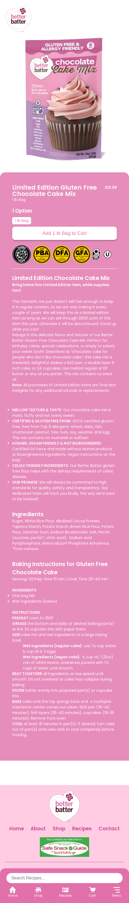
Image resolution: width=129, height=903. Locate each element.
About (38, 828)
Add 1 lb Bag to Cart (64, 233)
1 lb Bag (21, 220)
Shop (59, 828)
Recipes (82, 828)
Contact (109, 828)
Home (16, 828)
